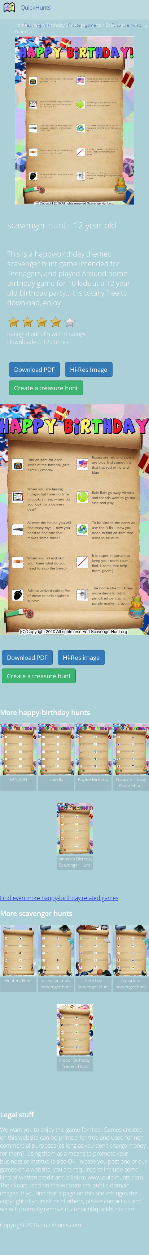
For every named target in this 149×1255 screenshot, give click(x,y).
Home (20, 25)
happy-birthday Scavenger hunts (66, 25)
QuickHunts (36, 8)
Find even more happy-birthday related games (59, 898)
